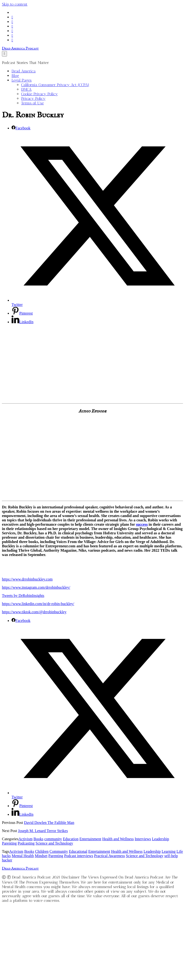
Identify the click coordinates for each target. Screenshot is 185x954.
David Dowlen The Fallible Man (49, 823)
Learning (169, 851)
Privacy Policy (33, 98)
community (53, 839)
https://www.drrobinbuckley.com (27, 579)
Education (71, 839)
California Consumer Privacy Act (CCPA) (55, 84)
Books (38, 839)
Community (59, 851)
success (142, 524)
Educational (78, 851)
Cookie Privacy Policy (39, 94)
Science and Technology (54, 843)
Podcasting (26, 843)
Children (42, 851)
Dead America (24, 71)
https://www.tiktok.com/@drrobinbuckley (34, 612)
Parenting (9, 843)
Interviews (143, 839)
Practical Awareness (109, 856)
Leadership (160, 839)
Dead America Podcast (20, 48)
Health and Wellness (118, 839)
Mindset (41, 856)
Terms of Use (32, 103)
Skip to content (14, 4)
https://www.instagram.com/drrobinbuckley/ (36, 587)
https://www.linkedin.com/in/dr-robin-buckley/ (38, 604)
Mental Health (23, 856)
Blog (15, 75)
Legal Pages (22, 80)
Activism (25, 839)
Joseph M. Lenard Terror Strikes (43, 831)
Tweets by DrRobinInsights (23, 596)
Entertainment (90, 839)
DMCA (26, 89)
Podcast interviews (78, 856)
